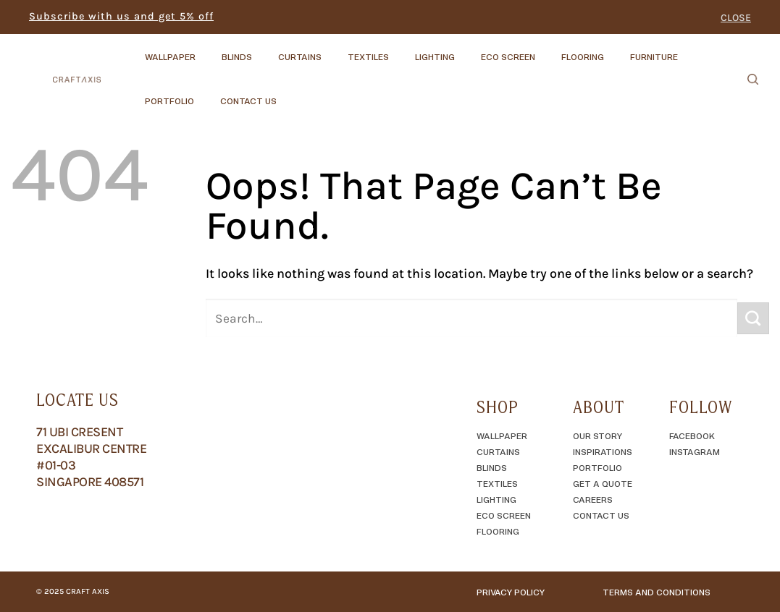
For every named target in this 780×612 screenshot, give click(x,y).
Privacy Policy (511, 592)
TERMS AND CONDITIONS (656, 592)
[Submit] (753, 318)
